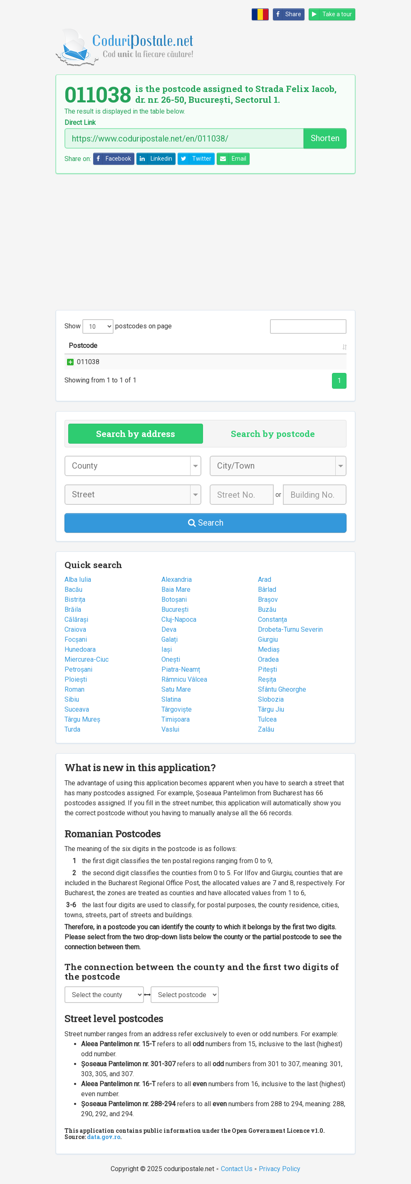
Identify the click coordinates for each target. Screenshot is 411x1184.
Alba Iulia (77, 579)
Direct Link (80, 122)
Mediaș (269, 649)
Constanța (272, 619)
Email (231, 158)
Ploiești (75, 679)
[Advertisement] (205, 242)
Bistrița (74, 599)
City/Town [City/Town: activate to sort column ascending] (230, 346)
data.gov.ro (103, 1137)
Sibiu (71, 699)
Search (205, 523)
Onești (170, 659)
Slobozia (271, 699)
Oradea (268, 659)
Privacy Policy (279, 1169)
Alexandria (176, 579)
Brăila (72, 609)
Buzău (267, 609)
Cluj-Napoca (178, 619)
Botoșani (174, 599)
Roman (74, 689)
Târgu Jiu (271, 709)
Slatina (171, 699)
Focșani (75, 639)
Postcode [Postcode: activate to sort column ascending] (83, 346)
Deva (168, 629)
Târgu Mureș (82, 719)
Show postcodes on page (118, 326)
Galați (169, 639)
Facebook (112, 158)
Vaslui (170, 729)
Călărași (76, 619)
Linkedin (154, 158)
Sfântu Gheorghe (282, 689)
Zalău (266, 729)
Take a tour (330, 14)
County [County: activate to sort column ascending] (269, 346)
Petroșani (78, 669)
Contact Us (237, 1169)
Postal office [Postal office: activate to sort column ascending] (318, 346)
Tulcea (267, 719)
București (174, 609)
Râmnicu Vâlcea (184, 679)
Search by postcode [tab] (273, 433)
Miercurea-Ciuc (86, 659)
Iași (166, 649)
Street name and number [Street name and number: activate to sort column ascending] (146, 346)
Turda (72, 729)
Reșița (267, 679)
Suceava (76, 709)
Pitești (267, 669)
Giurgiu (268, 639)
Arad (264, 579)
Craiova (75, 629)
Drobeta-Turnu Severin (290, 629)
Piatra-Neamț (180, 669)
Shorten (325, 138)
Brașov (268, 599)
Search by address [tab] (135, 433)
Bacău (73, 589)
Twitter (194, 158)
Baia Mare (176, 589)
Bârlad (267, 589)
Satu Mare (176, 689)
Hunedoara (80, 649)
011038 (80, 362)
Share (287, 14)
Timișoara (175, 719)
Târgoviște (176, 709)
